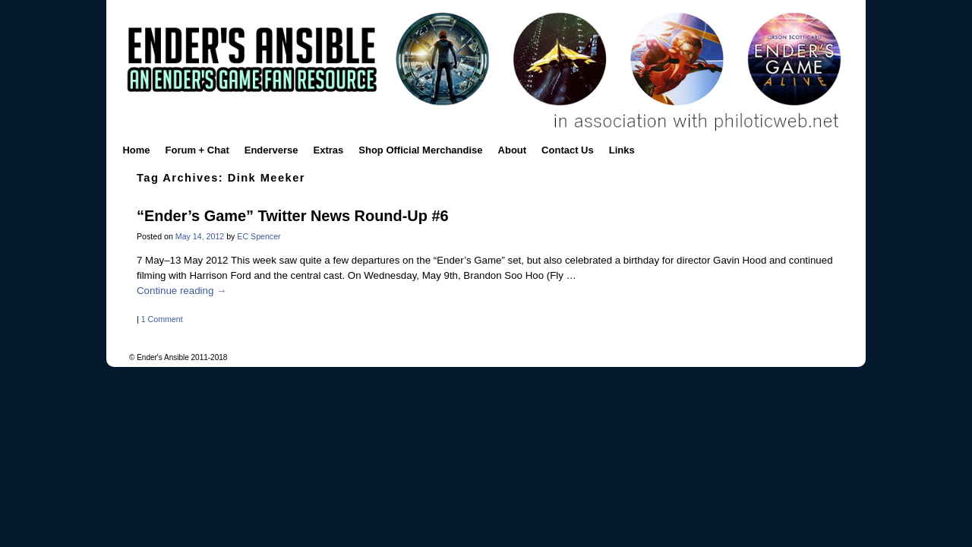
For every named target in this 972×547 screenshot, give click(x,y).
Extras (329, 150)
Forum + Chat (197, 150)
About (512, 150)
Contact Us (567, 150)
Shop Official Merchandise (420, 150)
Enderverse (271, 150)
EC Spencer (258, 236)
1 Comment (162, 319)
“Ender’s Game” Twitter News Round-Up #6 (293, 215)
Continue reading (181, 290)
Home (136, 150)
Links (622, 150)
